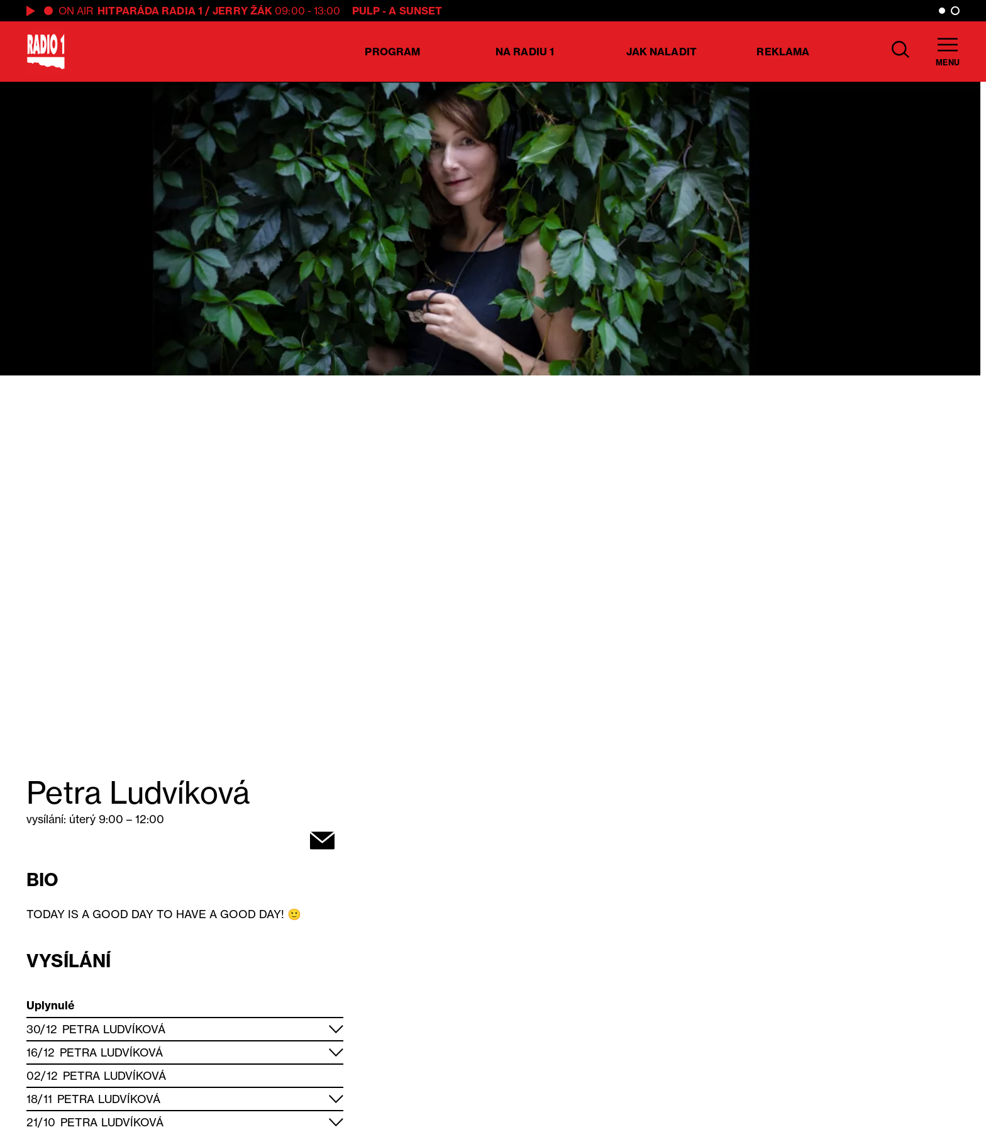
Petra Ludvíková (114, 1029)
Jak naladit (661, 51)
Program (392, 51)
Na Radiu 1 (525, 51)
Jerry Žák (242, 10)
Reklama (782, 51)
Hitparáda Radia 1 (149, 10)
